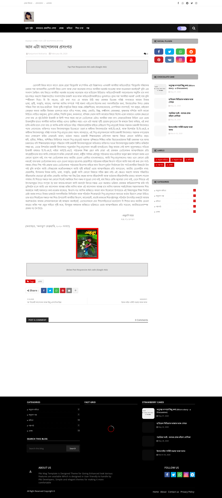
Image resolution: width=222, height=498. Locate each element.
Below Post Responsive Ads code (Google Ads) (87, 269)
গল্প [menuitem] (87, 28)
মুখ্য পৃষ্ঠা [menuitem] (29, 28)
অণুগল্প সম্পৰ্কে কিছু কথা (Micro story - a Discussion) (182, 87)
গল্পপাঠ (160, 164)
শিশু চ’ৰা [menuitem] (79, 28)
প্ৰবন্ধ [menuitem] (61, 28)
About (163, 491)
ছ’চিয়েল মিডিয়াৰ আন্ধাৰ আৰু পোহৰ (181, 100)
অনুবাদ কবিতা (163, 159)
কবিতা (190, 159)
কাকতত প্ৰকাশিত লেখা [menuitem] (46, 28)
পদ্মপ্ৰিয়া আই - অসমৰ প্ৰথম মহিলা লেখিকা (179, 114)
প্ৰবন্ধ (35, 40)
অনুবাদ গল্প (178, 159)
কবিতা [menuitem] (69, 28)
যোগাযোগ (39, 3)
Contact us (173, 491)
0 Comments (141, 320)
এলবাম (49, 3)
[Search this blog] (47, 448)
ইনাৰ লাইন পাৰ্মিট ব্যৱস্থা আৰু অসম (181, 128)
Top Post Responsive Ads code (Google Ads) (87, 66)
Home (28, 40)
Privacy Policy (187, 491)
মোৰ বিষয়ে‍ (28, 3)
